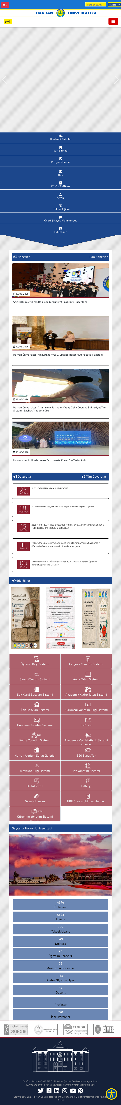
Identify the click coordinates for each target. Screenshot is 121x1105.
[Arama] (95, 4)
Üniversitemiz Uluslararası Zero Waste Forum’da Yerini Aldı (49, 460)
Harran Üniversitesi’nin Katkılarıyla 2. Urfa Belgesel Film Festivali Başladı (58, 354)
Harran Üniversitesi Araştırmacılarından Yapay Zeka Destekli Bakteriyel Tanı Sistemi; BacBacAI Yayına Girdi (59, 409)
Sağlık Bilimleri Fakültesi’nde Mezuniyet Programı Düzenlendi (50, 301)
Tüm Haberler (98, 256)
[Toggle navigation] (113, 21)
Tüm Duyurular (96, 476)
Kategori (113, 4)
